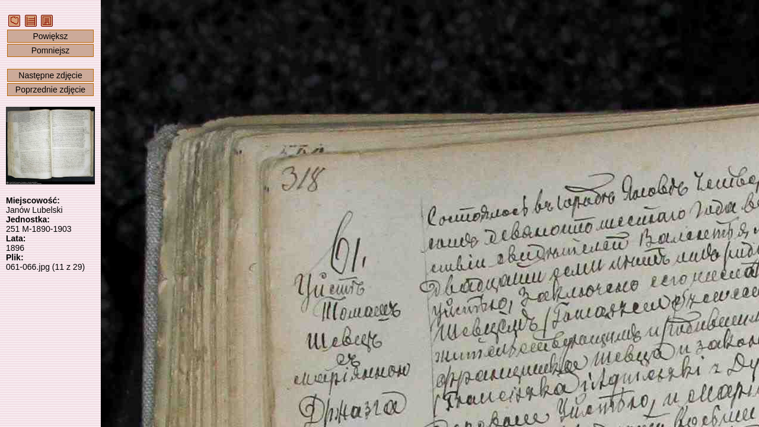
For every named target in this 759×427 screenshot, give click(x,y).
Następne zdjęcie (50, 75)
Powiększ (50, 36)
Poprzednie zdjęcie (50, 89)
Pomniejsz (50, 50)
